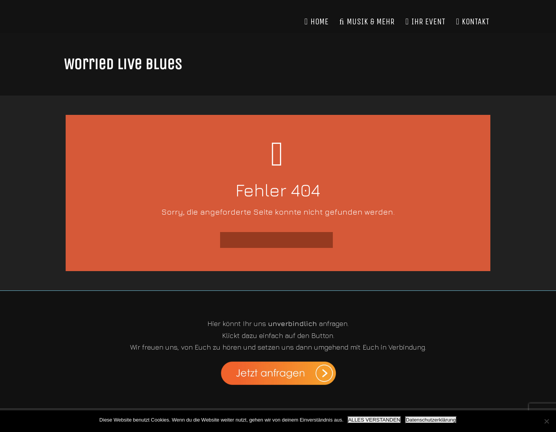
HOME (317, 22)
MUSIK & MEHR (367, 22)
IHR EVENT (425, 22)
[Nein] (546, 421)
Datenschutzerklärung (431, 420)
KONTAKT (472, 22)
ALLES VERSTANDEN (374, 420)
